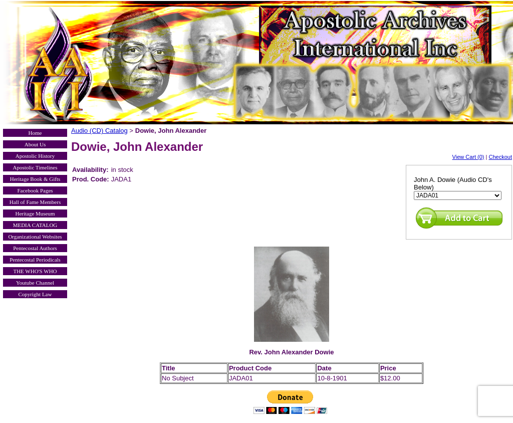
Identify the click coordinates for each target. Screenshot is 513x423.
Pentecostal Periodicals (35, 260)
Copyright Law (35, 294)
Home (35, 133)
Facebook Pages (35, 190)
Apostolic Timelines (35, 167)
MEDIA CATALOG (35, 225)
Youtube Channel (35, 283)
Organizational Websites (35, 237)
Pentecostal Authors (35, 248)
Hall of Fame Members (35, 202)
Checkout (500, 157)
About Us (35, 144)
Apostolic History (35, 156)
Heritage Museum (35, 213)
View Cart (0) (468, 157)
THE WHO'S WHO (35, 271)
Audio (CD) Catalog (99, 130)
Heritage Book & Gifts (35, 179)
